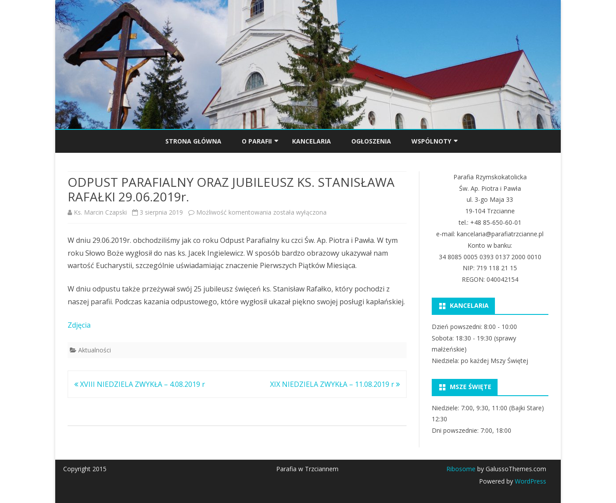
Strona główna (193, 141)
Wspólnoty (431, 141)
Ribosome (460, 469)
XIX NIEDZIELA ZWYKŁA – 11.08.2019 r (335, 384)
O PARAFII (257, 141)
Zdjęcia (79, 325)
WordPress (529, 481)
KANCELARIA (311, 141)
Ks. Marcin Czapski (100, 212)
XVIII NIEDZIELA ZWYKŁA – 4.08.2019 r (139, 384)
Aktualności (94, 350)
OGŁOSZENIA (371, 141)
